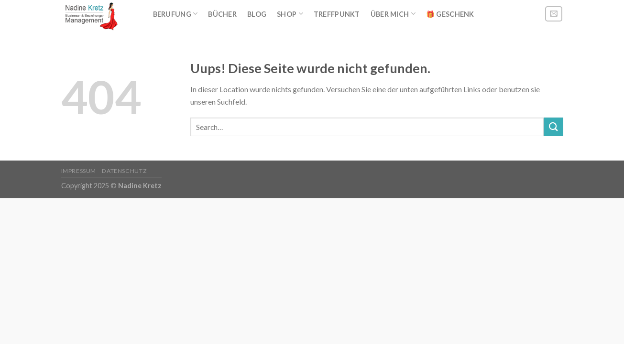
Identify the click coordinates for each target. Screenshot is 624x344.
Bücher (222, 14)
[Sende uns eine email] (553, 14)
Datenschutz (124, 170)
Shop (290, 13)
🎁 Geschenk (450, 14)
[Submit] (553, 127)
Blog (256, 14)
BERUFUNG (175, 13)
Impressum (79, 170)
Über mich (393, 13)
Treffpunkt (337, 14)
